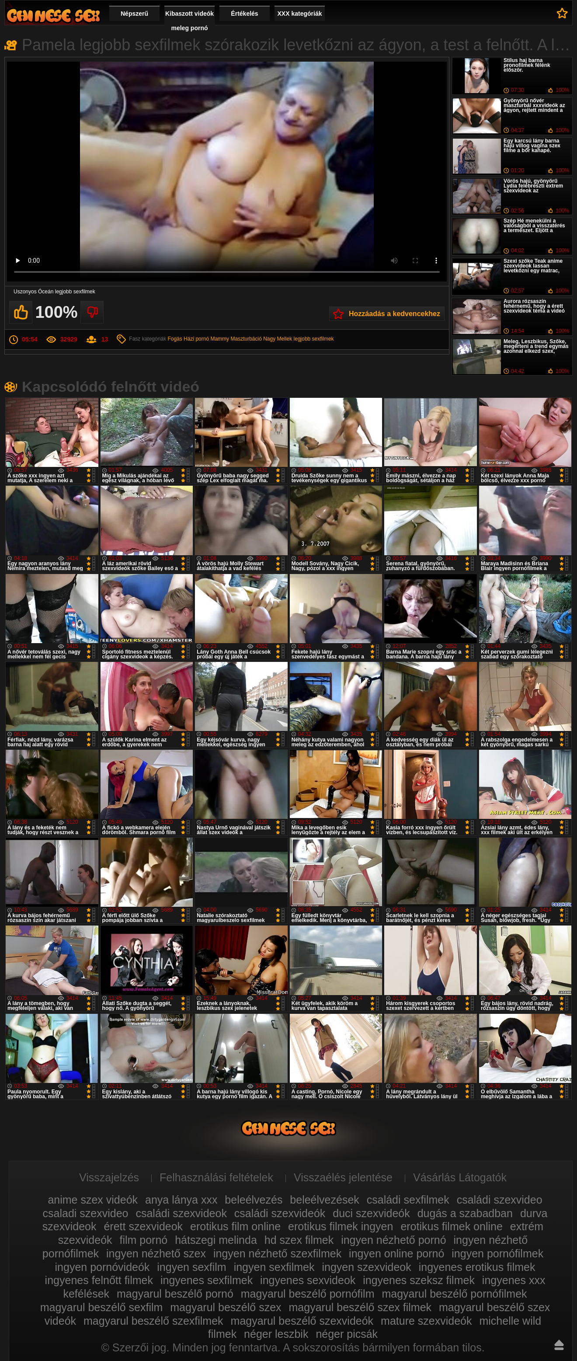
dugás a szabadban (465, 1213)
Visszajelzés (109, 1177)
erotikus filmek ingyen (340, 1226)
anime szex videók (93, 1200)
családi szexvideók (279, 1213)
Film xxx (53, 15)
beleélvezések (324, 1200)
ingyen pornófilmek (497, 1253)
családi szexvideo (499, 1200)
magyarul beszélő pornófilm (308, 1294)
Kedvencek (562, 13)
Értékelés (244, 13)
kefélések (86, 1294)
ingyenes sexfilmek (206, 1280)
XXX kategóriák (300, 13)
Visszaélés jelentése (343, 1177)
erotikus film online (235, 1226)
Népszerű (134, 13)
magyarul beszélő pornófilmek (454, 1294)
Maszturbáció (245, 339)
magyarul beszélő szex (225, 1307)
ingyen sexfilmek (274, 1267)
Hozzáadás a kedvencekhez (394, 313)
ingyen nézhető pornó (393, 1240)
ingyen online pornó (396, 1253)
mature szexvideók (426, 1321)
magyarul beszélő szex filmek (360, 1307)
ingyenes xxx (514, 1280)
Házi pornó (196, 339)
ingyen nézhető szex (156, 1253)
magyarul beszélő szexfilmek (153, 1321)
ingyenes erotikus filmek (477, 1267)
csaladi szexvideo (86, 1213)
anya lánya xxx (181, 1200)
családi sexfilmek (408, 1200)
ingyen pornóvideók (102, 1267)
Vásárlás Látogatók (460, 1177)
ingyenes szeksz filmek (419, 1280)
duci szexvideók (371, 1213)
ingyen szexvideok (366, 1267)
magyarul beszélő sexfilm (101, 1307)
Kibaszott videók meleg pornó (189, 20)
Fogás (174, 339)
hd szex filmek (299, 1240)
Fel (559, 1345)
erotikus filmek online (451, 1226)
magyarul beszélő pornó (175, 1294)
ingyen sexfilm (191, 1267)
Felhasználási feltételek (216, 1177)
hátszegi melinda (216, 1240)
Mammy (219, 339)
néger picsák (347, 1334)
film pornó (143, 1240)
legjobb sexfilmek (314, 339)
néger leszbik (276, 1334)
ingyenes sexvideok (307, 1280)
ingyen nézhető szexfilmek (277, 1253)
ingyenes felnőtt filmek (99, 1280)
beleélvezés (253, 1200)
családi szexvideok (181, 1213)
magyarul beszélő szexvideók (302, 1321)
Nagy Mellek (277, 339)
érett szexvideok (143, 1226)
